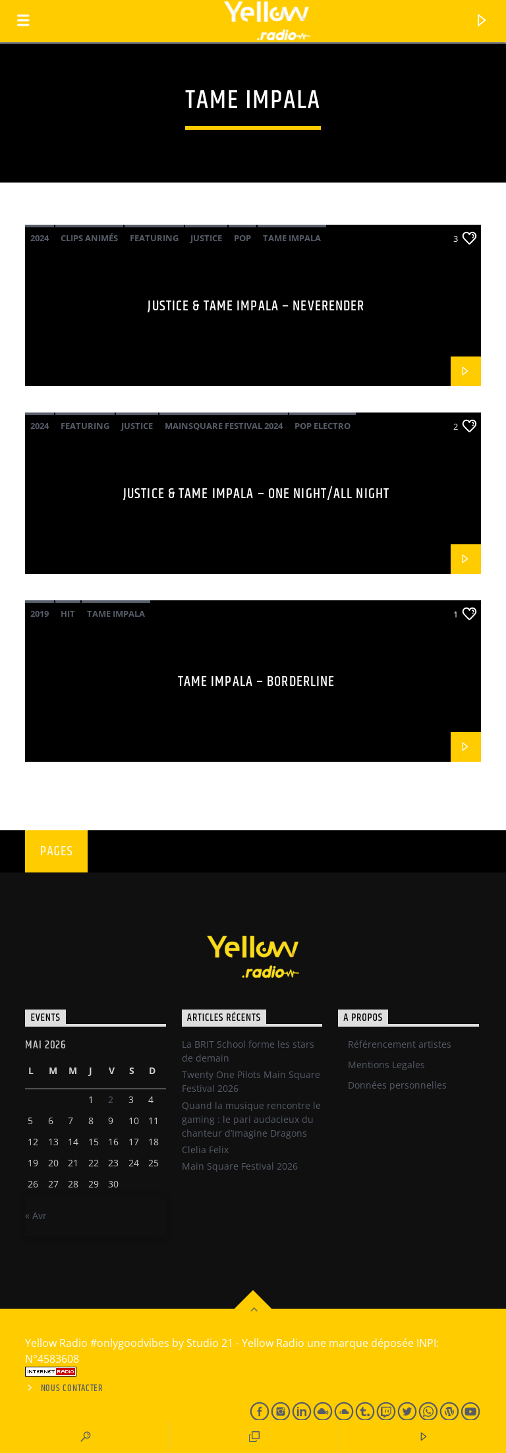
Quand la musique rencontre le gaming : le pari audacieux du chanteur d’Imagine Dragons (251, 1119)
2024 (39, 238)
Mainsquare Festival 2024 (224, 426)
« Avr (36, 1215)
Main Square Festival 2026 (240, 1166)
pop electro (323, 426)
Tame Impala (292, 238)
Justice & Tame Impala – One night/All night (256, 493)
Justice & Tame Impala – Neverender (256, 306)
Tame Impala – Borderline (256, 681)
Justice (206, 238)
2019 (39, 613)
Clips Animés (89, 238)
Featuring (154, 238)
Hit (68, 613)
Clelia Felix (205, 1149)
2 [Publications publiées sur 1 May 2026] (110, 1099)
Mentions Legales (386, 1064)
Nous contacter (72, 1388)
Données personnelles (397, 1085)
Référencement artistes (399, 1044)
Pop (242, 238)
